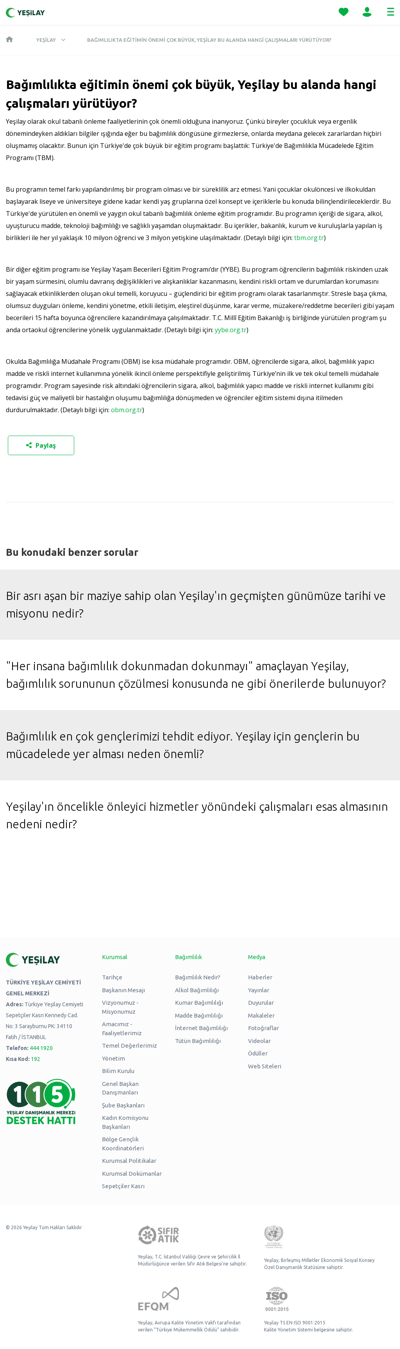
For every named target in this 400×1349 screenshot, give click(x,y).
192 (35, 1059)
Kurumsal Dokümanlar (132, 1173)
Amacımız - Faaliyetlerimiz (122, 1028)
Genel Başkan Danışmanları (120, 1088)
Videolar (259, 1041)
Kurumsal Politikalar (129, 1160)
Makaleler (261, 1015)
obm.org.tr (126, 410)
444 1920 (41, 1048)
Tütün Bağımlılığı (198, 1041)
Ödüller (258, 1053)
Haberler (260, 977)
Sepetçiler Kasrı (123, 1186)
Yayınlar (258, 990)
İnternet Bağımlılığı (201, 1028)
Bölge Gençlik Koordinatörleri (123, 1143)
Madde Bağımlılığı (199, 1015)
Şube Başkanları (123, 1105)
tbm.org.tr (309, 237)
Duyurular (261, 1002)
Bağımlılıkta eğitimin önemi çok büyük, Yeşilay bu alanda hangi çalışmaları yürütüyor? (209, 40)
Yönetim (113, 1058)
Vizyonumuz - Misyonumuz (120, 1007)
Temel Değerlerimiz (129, 1045)
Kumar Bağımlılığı (199, 1002)
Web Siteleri (264, 1066)
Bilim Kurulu (118, 1071)
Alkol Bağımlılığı (197, 990)
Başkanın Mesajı (123, 990)
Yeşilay (46, 40)
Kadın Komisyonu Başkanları (125, 1122)
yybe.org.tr (230, 330)
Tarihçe (112, 977)
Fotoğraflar (263, 1028)
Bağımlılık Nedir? (197, 977)
